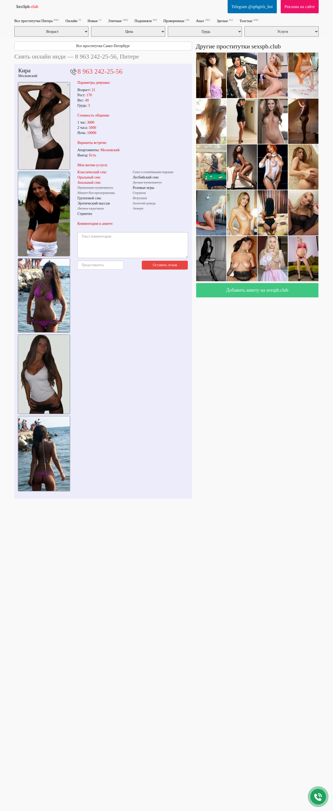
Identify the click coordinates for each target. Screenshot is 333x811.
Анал (203, 20)
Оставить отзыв (165, 265)
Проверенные (176, 20)
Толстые (249, 20)
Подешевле (146, 20)
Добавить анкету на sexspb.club (257, 290)
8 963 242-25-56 (100, 71)
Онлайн (73, 20)
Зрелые (225, 20)
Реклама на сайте (300, 6)
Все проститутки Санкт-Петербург (103, 46)
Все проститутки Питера (36, 20)
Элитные (118, 20)
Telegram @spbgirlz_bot (252, 6)
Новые (94, 20)
